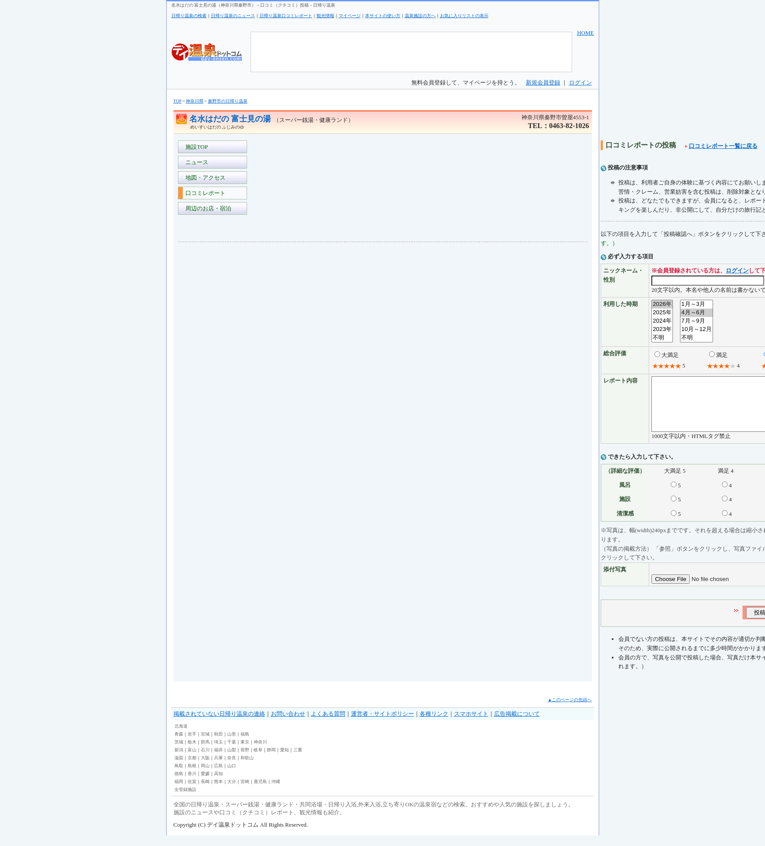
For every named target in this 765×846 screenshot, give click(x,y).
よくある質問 (328, 724)
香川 (192, 784)
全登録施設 (185, 800)
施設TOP (195, 146)
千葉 (231, 752)
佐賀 (192, 792)
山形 (231, 744)
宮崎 (244, 792)
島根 (192, 776)
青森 (178, 744)
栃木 (192, 752)
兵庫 (218, 768)
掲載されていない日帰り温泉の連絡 (219, 724)
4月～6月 (696, 313)
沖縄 (275, 792)
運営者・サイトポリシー (382, 724)
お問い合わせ (288, 724)
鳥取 (178, 776)
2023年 (662, 329)
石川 (205, 760)
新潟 (178, 760)
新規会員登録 (543, 82)
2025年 (662, 313)
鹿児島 (260, 792)
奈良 (231, 768)
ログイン (580, 82)
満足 (722, 355)
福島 (244, 744)
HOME (585, 32)
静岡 (271, 760)
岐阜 (258, 760)
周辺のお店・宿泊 (207, 208)
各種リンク (434, 724)
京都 (192, 768)
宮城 (205, 744)
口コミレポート (204, 193)
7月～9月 (696, 321)
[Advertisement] (213, 380)
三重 (297, 760)
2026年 (662, 304)
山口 (231, 776)
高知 (218, 784)
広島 (218, 776)
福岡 (178, 792)
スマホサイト (471, 724)
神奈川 (260, 752)
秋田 (218, 744)
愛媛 (205, 784)
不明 (662, 338)
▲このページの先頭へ (570, 710)
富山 (192, 760)
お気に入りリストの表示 (464, 15)
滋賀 (178, 768)
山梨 (231, 760)
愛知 (284, 760)
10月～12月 (696, 329)
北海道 (181, 736)
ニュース (196, 162)
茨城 (178, 752)
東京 (244, 752)
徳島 (178, 784)
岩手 (192, 744)
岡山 (205, 776)
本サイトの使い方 (382, 15)
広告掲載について (517, 724)
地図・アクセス (204, 177)
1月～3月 (696, 304)
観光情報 (325, 15)
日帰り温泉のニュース (233, 15)
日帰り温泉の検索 (189, 15)
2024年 (662, 321)
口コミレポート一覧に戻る (721, 146)
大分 (231, 792)
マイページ (350, 15)
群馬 (205, 752)
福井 (218, 760)
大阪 (205, 768)
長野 (244, 760)
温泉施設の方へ (420, 15)
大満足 (670, 355)
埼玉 (218, 752)
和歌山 (247, 768)
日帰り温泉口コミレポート (285, 15)
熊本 (218, 792)
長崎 (205, 792)
